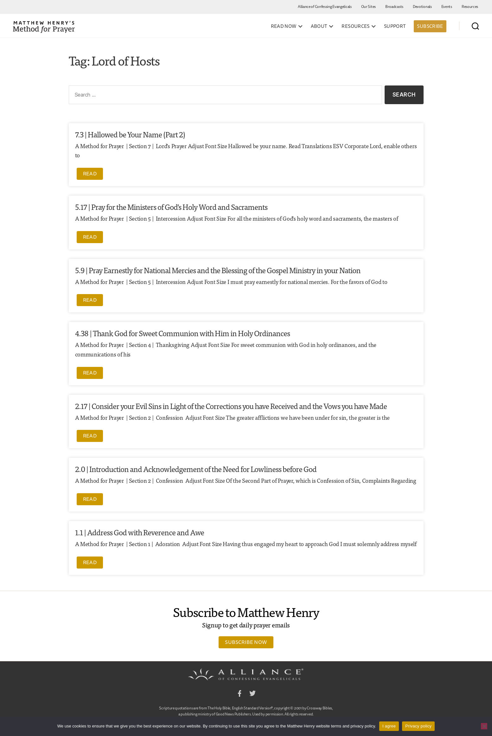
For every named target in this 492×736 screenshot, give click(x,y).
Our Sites (368, 6)
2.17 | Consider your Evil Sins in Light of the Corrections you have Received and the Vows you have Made (231, 405)
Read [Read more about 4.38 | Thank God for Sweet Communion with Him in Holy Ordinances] (90, 372)
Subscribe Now (246, 642)
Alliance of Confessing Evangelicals (325, 6)
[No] (484, 726)
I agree (389, 726)
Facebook (239, 694)
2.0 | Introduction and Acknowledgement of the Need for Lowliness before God (195, 468)
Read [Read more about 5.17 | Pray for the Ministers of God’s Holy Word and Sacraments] (90, 237)
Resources (470, 6)
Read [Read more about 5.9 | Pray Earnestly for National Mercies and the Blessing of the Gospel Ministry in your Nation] (90, 300)
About (319, 26)
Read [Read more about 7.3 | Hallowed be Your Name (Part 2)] (90, 173)
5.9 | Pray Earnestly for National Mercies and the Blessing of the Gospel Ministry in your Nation (218, 270)
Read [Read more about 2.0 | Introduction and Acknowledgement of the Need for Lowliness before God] (90, 499)
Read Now (284, 26)
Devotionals (422, 6)
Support (395, 26)
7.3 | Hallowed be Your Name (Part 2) (130, 134)
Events (446, 6)
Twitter (252, 694)
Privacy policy (418, 726)
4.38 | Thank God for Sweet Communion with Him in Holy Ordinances (182, 333)
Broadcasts (394, 6)
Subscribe (430, 26)
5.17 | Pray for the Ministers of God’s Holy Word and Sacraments (171, 206)
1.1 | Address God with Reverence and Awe (139, 532)
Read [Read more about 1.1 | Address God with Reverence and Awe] (90, 562)
